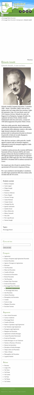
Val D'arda (7, 372)
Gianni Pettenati (8, 199)
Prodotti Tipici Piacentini (10, 281)
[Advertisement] (17, 39)
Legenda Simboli (8, 356)
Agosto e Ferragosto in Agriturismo (13, 263)
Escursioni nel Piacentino (10, 274)
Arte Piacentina (8, 292)
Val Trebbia (7, 381)
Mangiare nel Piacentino (10, 331)
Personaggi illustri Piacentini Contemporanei (12, 20)
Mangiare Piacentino (9, 304)
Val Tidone (7, 379)
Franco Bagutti (8, 195)
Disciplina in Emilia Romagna (12, 347)
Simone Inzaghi (8, 220)
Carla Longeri (8, 186)
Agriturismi (7, 256)
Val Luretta (7, 374)
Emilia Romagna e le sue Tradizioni (13, 340)
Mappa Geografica (22, 391)
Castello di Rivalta (9, 272)
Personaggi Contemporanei (13, 288)
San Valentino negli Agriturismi (12, 327)
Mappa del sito (4, 391)
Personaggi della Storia (12, 290)
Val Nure (6, 377)
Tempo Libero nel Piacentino (11, 349)
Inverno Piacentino (9, 261)
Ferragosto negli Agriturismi (11, 329)
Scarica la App (8, 302)
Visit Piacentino (8, 267)
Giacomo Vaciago (9, 197)
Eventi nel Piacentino (9, 283)
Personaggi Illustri (8, 229)
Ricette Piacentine (9, 276)
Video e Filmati (8, 352)
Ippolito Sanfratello (9, 206)
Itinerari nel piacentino (10, 345)
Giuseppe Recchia (9, 204)
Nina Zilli (6, 215)
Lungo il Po (7, 367)
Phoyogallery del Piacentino (11, 354)
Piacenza (30, 60)
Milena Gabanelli (8, 213)
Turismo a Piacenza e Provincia (12, 343)
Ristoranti (6, 265)
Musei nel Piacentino (9, 270)
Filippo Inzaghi (8, 188)
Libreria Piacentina (9, 295)
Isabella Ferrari (8, 208)
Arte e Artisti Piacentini (10, 315)
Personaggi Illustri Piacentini (9, 18)
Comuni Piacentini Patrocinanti (12, 336)
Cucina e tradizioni (9, 317)
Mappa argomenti (12, 391)
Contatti (6, 299)
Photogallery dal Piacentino (11, 297)
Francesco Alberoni (9, 193)
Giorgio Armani (8, 202)
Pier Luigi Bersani (9, 218)
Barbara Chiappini (9, 183)
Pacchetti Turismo (9, 306)
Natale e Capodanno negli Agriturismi (14, 324)
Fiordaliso (7, 190)
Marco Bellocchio (9, 211)
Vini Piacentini (8, 279)
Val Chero (7, 370)
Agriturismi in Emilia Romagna (12, 333)
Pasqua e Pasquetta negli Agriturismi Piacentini (16, 258)
